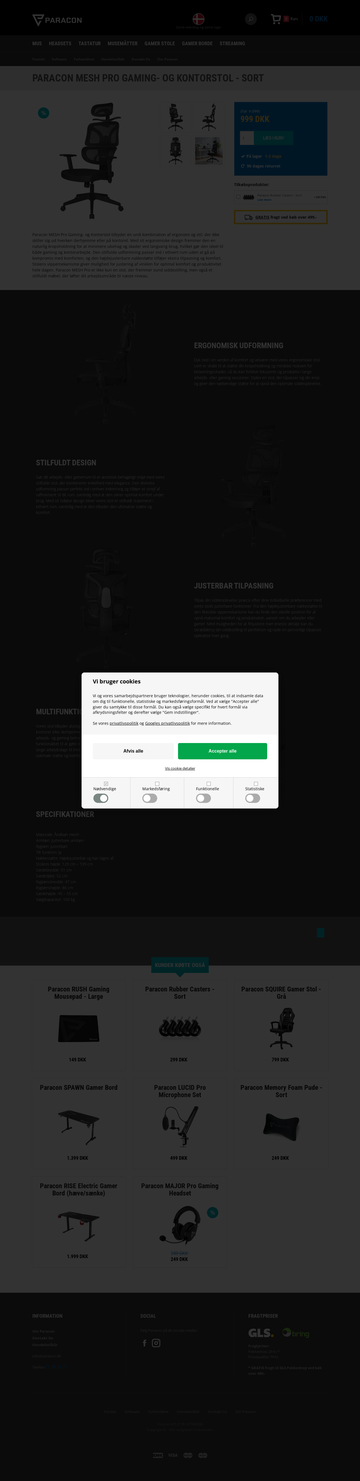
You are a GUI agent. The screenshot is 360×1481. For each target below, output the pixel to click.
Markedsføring (156, 794)
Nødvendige (104, 794)
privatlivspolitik (124, 723)
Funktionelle (207, 794)
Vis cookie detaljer (180, 768)
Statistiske (254, 794)
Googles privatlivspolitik (167, 723)
